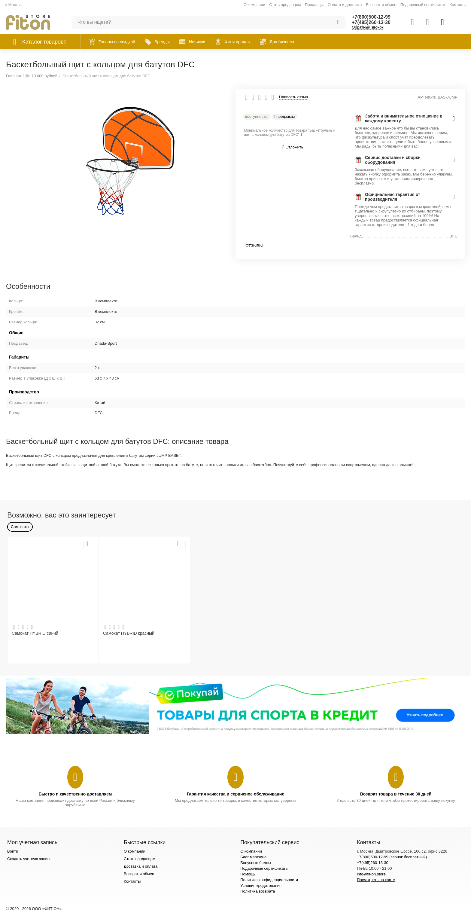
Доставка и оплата (140, 866)
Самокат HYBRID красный (128, 633)
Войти (12, 851)
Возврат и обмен (381, 4)
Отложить (293, 147)
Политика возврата (257, 891)
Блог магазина (253, 857)
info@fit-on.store (371, 874)
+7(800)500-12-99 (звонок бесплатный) (392, 857)
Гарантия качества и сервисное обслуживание (235, 794)
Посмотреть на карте (376, 880)
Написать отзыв (293, 97)
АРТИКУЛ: (427, 97)
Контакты (458, 4)
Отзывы (254, 245)
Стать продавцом (285, 4)
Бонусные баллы (255, 862)
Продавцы (314, 4)
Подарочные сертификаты (264, 868)
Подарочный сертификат (422, 4)
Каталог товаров (43, 41)
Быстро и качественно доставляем (75, 794)
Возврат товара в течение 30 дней (396, 794)
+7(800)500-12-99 (371, 17)
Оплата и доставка (345, 4)
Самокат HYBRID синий (35, 633)
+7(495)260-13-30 (371, 22)
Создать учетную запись (29, 859)
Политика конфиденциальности (269, 880)
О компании (254, 4)
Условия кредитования (260, 885)
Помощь (247, 874)
